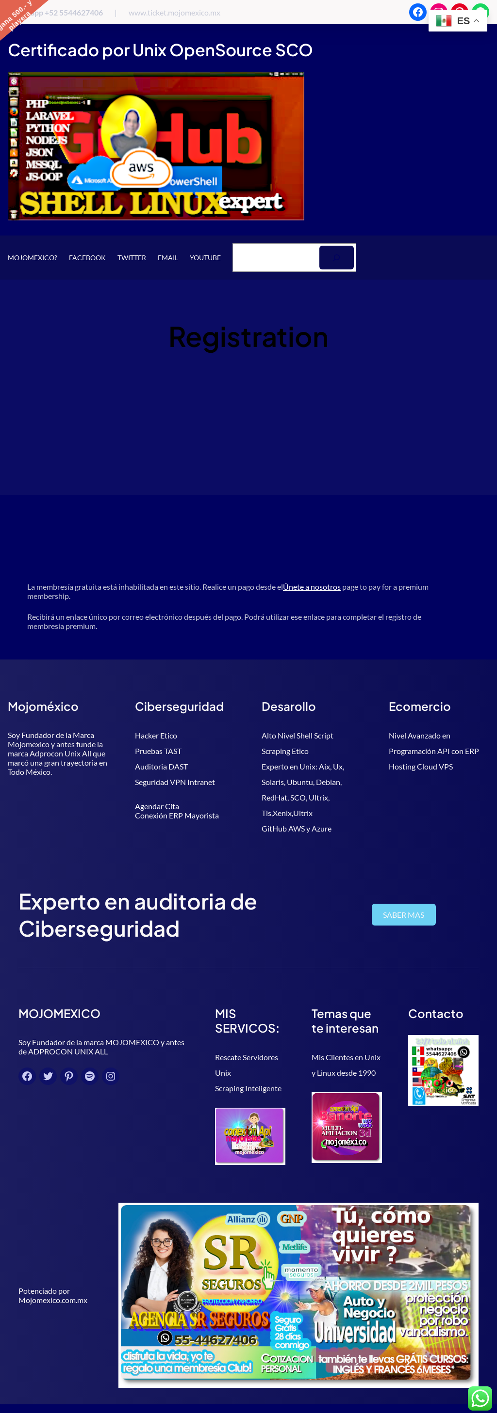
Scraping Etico (285, 750)
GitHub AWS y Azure (296, 828)
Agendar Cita (157, 806)
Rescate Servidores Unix (222, 1057)
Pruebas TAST (158, 750)
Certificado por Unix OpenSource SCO (160, 49)
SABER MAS (411, 914)
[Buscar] (336, 257)
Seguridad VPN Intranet (175, 781)
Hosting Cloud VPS (421, 766)
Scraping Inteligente (215, 1072)
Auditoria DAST (161, 766)
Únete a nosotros (312, 586)
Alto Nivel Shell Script (297, 735)
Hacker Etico (156, 735)
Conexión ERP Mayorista (177, 815)
